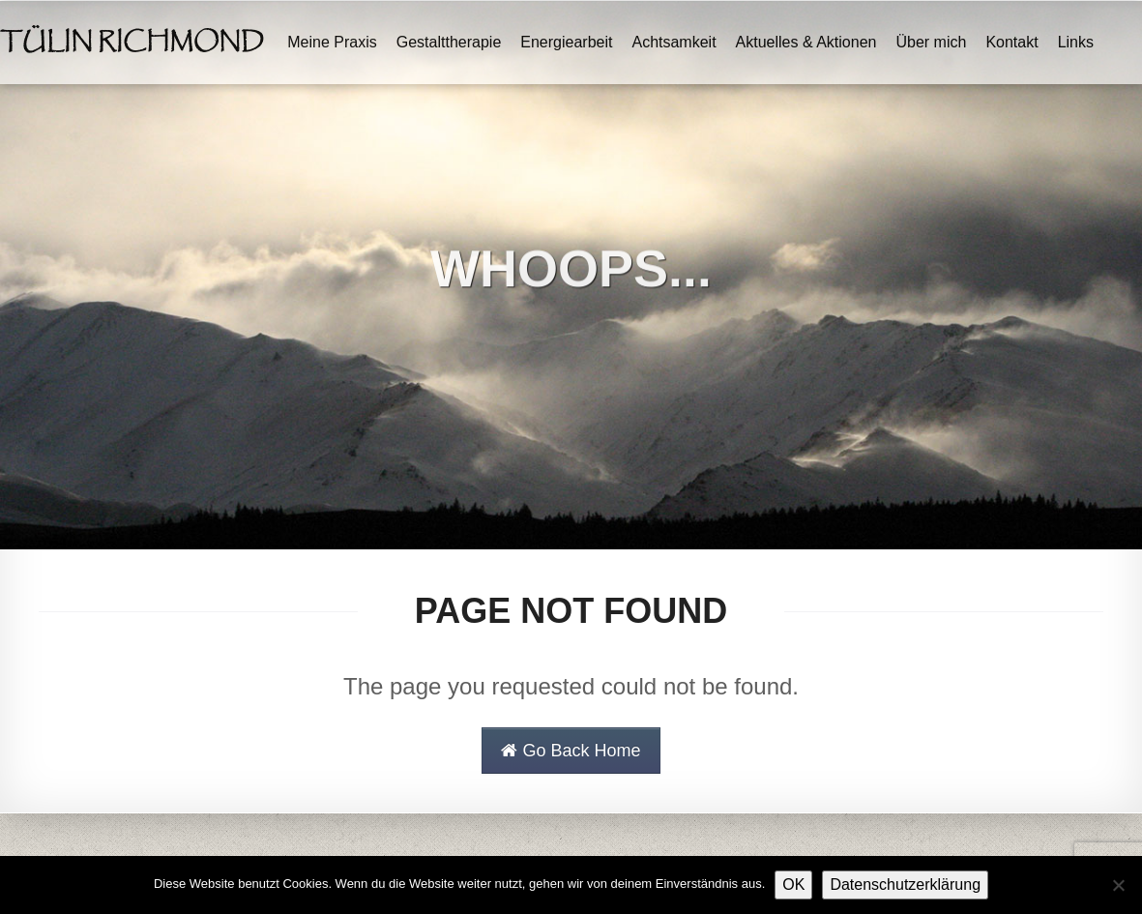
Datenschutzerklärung (905, 884)
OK (793, 884)
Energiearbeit (566, 42)
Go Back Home (570, 750)
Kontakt (1011, 42)
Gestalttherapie (449, 42)
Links (1076, 42)
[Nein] (1117, 885)
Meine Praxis (331, 42)
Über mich (930, 42)
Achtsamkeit (673, 42)
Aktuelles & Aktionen (806, 42)
